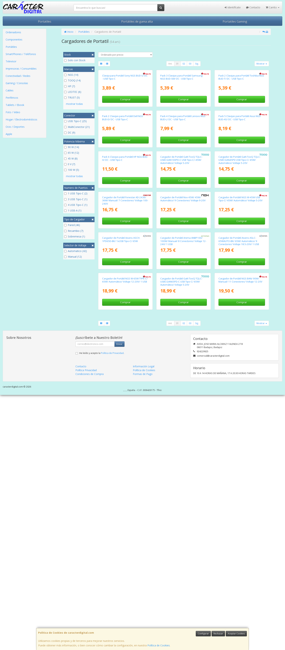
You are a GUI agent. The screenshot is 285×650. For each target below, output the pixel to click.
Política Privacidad (86, 625)
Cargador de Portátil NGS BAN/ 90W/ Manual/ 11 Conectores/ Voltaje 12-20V (240, 535)
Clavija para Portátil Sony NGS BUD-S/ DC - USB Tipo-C (125, 119)
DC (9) (69, 132)
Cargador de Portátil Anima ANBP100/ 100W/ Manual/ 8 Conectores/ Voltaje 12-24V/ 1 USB (183, 453)
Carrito (272, 7)
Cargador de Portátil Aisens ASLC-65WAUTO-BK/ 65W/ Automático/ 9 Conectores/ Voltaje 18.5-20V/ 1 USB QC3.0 (238, 455)
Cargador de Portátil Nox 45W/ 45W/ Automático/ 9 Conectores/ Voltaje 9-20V (183, 369)
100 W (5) (71, 169)
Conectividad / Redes (18, 76)
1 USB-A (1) (72, 210)
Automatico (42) (75, 251)
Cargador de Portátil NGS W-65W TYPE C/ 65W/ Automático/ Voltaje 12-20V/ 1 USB (125, 535)
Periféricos (12, 97)
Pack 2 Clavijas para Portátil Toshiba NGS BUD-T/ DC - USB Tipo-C (241, 119)
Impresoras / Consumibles (21, 68)
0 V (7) (69, 164)
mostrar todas (74, 104)
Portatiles (44, 21)
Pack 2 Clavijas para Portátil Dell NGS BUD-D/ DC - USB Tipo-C (122, 202)
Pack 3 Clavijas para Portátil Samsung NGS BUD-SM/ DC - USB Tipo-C (181, 119)
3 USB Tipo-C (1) (75, 199)
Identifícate (233, 7)
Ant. (170, 63)
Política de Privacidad (112, 608)
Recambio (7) (73, 231)
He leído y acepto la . (101, 608)
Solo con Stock (74, 60)
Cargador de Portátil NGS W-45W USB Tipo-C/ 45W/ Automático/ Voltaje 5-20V (240, 369)
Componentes (14, 39)
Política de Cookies (158, 645)
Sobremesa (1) (74, 236)
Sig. (197, 63)
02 (183, 63)
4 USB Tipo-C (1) (75, 205)
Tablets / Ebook (15, 105)
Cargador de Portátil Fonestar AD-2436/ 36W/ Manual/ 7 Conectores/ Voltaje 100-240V (125, 370)
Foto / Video (13, 112)
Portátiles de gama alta (137, 21)
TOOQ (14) (72, 80)
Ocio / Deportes (15, 126)
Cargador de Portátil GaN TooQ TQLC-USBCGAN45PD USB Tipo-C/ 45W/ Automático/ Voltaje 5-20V (239, 287)
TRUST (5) (72, 97)
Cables (9, 90)
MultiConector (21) (77, 127)
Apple (9, 134)
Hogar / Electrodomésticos (21, 119)
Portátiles (11, 47)
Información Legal (143, 621)
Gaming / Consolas (17, 83)
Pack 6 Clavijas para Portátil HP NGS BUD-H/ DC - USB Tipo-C (125, 285)
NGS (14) (71, 74)
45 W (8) (71, 158)
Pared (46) (72, 225)
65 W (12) (71, 152)
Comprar (125, 142)
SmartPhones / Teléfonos (21, 54)
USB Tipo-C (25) (75, 121)
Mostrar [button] (261, 63)
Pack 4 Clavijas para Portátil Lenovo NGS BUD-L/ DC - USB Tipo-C (182, 202)
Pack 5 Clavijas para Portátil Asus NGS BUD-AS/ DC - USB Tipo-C (239, 202)
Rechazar (218, 633)
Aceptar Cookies (236, 633)
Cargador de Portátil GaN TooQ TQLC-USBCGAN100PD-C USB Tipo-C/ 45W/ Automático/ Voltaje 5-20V (181, 287)
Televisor (11, 61)
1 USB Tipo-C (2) (75, 193)
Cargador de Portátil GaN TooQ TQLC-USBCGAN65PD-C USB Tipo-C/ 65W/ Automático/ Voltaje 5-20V (181, 536)
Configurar (203, 633)
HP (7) (69, 86)
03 (190, 63)
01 (177, 63)
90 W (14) (71, 147)
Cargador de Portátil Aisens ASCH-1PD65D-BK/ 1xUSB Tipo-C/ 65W (121, 452)
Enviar (119, 599)
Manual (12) (73, 256)
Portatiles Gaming (235, 21)
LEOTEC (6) (72, 92)
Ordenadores (13, 32)
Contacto (253, 7)
